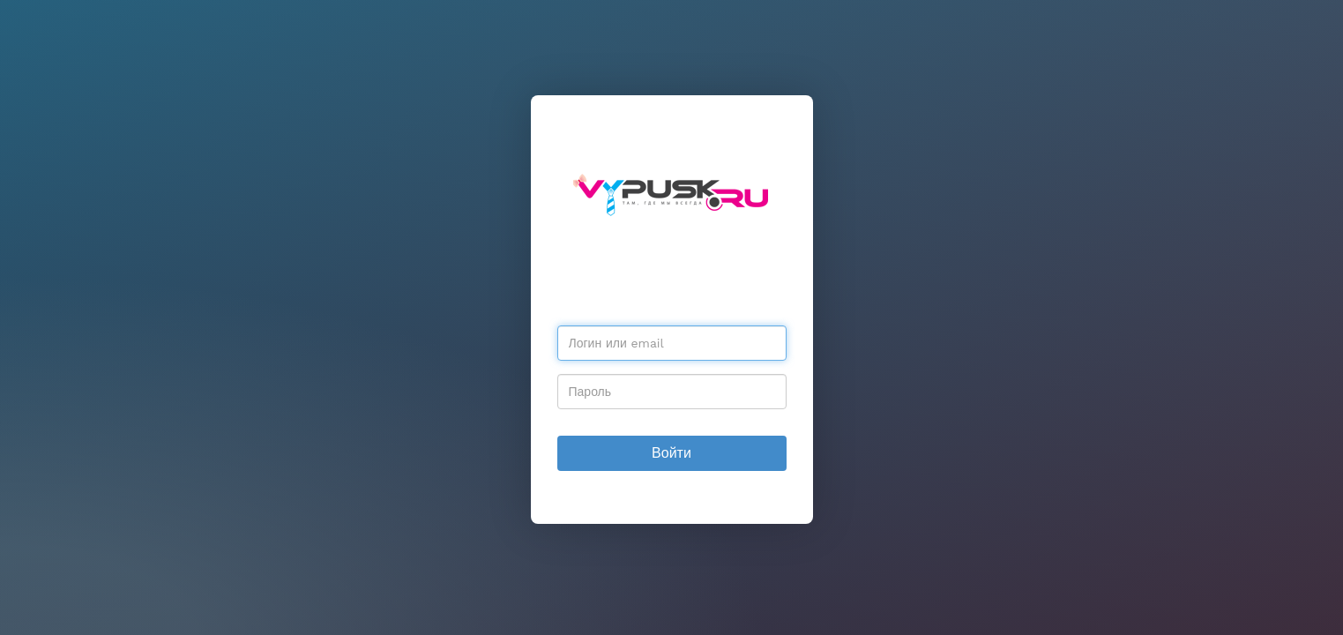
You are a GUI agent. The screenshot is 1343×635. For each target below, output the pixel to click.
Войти (671, 452)
